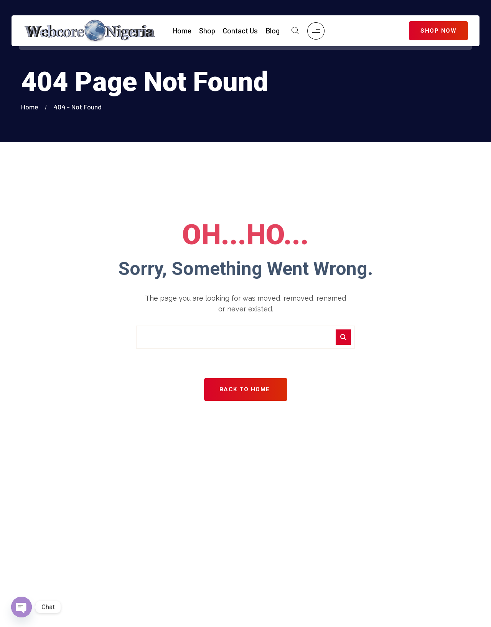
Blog (272, 31)
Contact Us (240, 31)
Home (182, 31)
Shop (207, 31)
